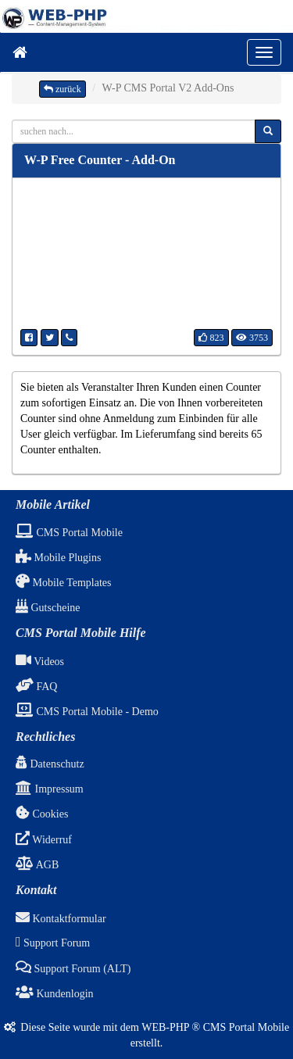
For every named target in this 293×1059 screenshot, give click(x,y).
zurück (62, 89)
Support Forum (53, 943)
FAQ (36, 686)
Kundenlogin (55, 994)
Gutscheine (48, 608)
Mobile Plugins (58, 557)
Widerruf (44, 840)
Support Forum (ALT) (73, 969)
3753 (252, 337)
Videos (40, 661)
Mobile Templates (64, 583)
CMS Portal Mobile (69, 532)
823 (211, 337)
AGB (37, 865)
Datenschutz (50, 764)
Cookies (42, 814)
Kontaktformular (61, 919)
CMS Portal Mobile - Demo (87, 711)
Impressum (50, 789)
